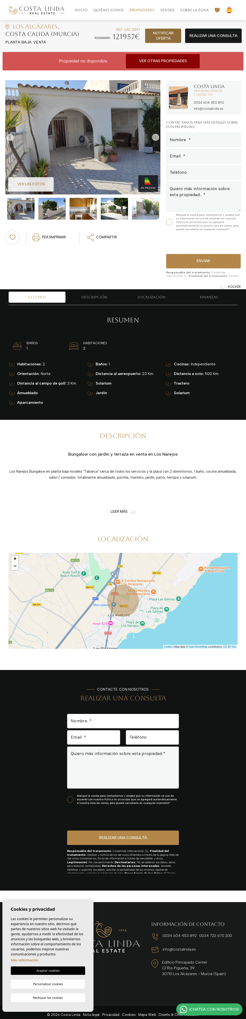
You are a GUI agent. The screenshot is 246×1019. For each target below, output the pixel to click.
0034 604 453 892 (209, 103)
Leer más (123, 511)
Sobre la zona (194, 10)
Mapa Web (147, 1010)
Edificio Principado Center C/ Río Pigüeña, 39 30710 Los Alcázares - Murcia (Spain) (190, 966)
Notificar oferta (163, 36)
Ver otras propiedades (163, 61)
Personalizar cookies (48, 984)
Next (155, 137)
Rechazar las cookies (48, 997)
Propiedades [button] (142, 10)
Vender (167, 10)
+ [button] (15, 559)
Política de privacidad (189, 222)
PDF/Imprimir (49, 237)
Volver (230, 287)
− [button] (15, 566)
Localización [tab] (152, 297)
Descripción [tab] (94, 297)
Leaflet (168, 646)
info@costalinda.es (208, 109)
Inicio (81, 10)
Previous (10, 137)
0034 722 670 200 (207, 935)
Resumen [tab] (37, 297)
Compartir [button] (102, 237)
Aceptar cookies (47, 971)
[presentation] (191, 241)
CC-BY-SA (229, 646)
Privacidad (110, 1010)
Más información (24, 961)
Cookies (129, 1010)
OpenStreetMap (198, 646)
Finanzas (209, 297)
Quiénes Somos (108, 10)
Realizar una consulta (213, 35)
